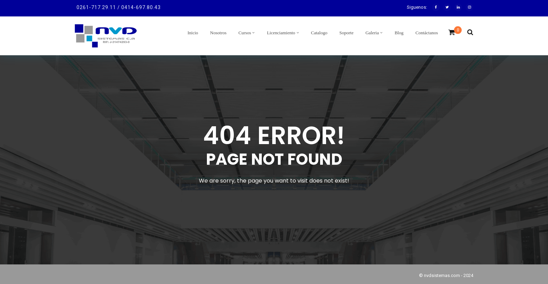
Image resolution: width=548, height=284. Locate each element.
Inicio (193, 32)
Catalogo (319, 32)
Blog (399, 32)
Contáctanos (427, 32)
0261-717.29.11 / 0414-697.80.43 (119, 7)
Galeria (372, 32)
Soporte (346, 32)
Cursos (244, 32)
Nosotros (218, 32)
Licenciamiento (281, 32)
